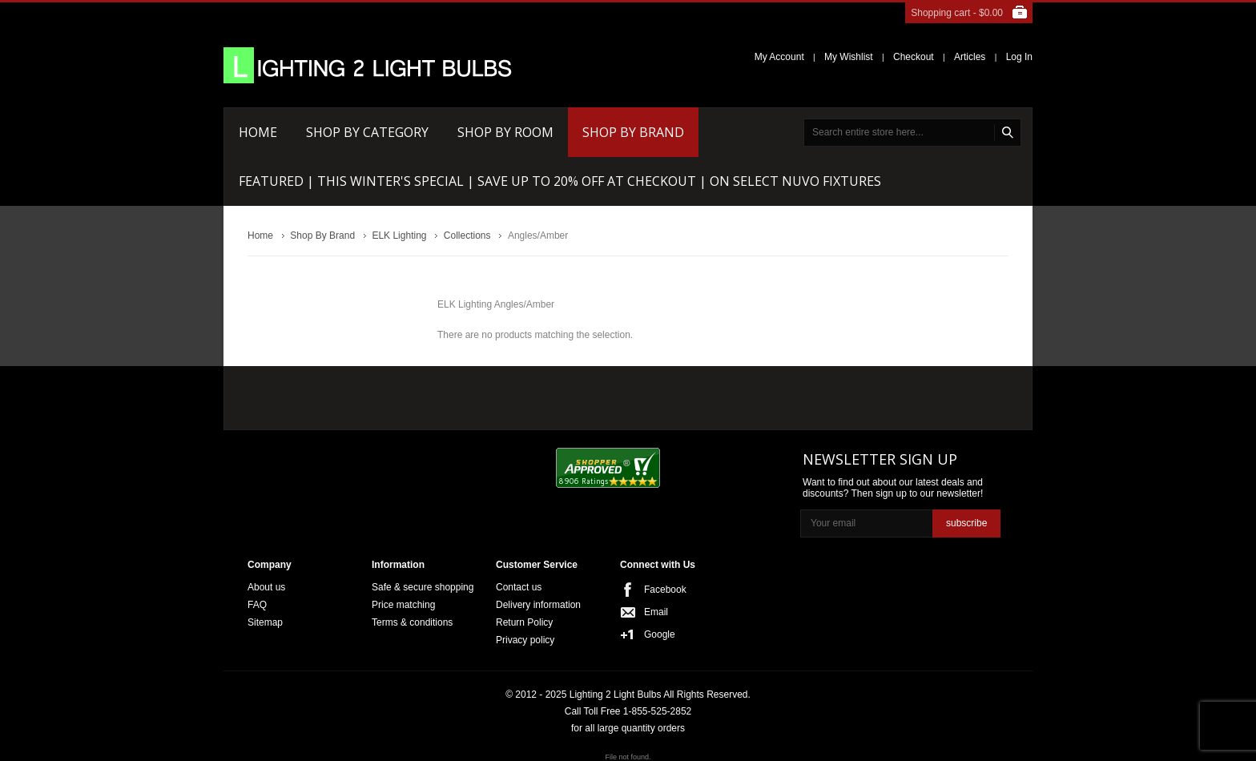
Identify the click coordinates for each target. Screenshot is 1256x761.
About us (266, 587)
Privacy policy (525, 640)
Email (656, 612)
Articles (969, 56)
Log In (1019, 56)
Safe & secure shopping (422, 587)
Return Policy (524, 622)
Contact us (518, 587)
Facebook (665, 589)
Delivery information (538, 604)
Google (659, 634)
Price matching (403, 604)
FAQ (257, 604)
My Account (779, 56)
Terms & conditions (412, 622)
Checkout (913, 56)
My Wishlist (848, 56)
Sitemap (265, 622)
